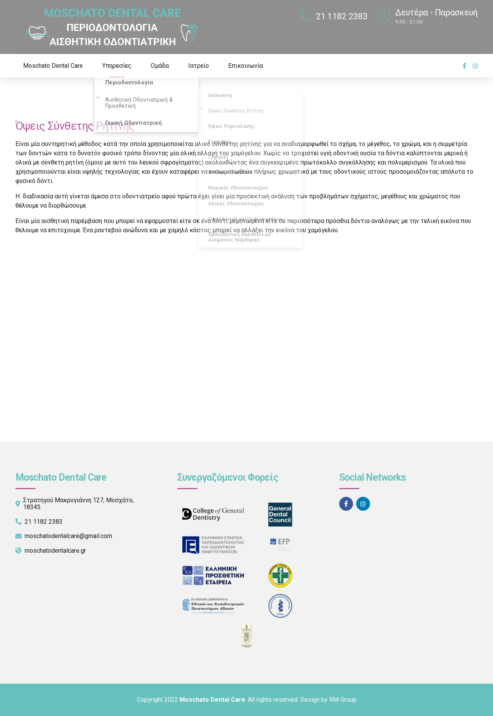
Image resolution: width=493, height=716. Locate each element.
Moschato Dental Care (53, 65)
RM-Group (343, 699)
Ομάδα (160, 65)
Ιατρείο (198, 65)
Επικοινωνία (245, 65)
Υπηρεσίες (116, 65)
